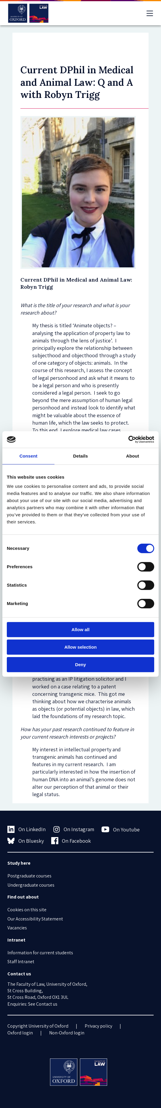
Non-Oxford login (66, 1033)
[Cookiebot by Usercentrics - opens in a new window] (128, 439)
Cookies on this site (26, 910)
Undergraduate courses (30, 885)
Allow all (81, 629)
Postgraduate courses (29, 876)
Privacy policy (98, 1026)
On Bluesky (25, 840)
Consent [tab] (29, 455)
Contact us (46, 1004)
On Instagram (73, 829)
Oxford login (20, 1033)
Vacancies (17, 928)
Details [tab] (80, 455)
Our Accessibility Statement (35, 919)
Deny (80, 664)
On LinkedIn (26, 829)
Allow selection (80, 647)
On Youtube (121, 829)
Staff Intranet (20, 961)
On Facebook (71, 840)
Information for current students (40, 953)
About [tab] (132, 455)
